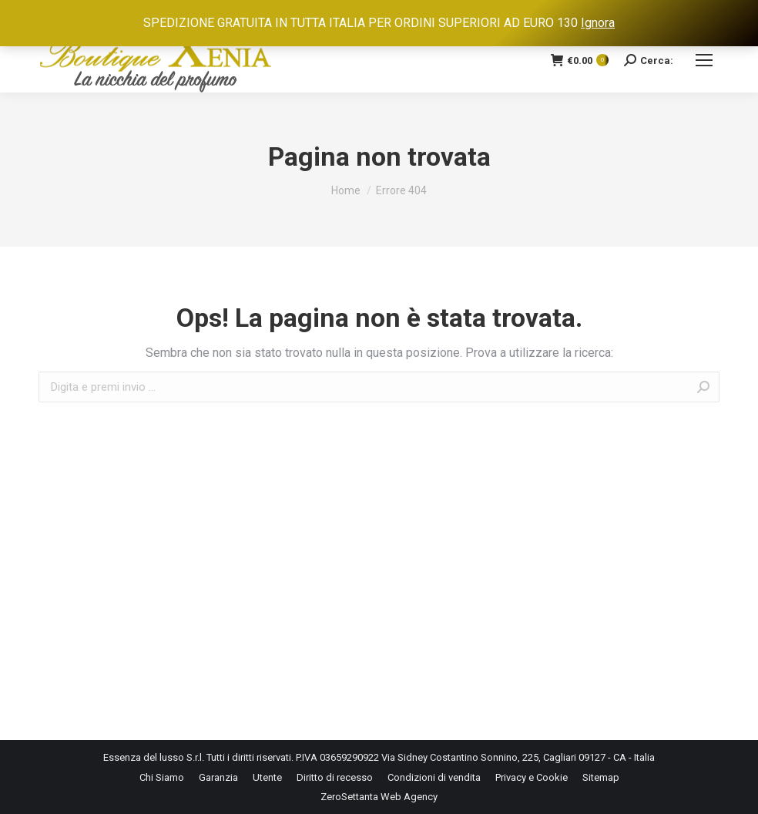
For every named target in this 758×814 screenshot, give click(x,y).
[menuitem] (161, 777)
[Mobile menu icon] (704, 60)
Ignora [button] (598, 22)
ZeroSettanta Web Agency (379, 796)
